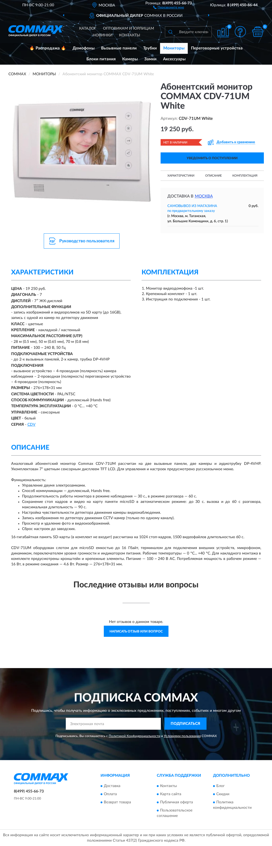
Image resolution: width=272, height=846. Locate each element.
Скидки (222, 794)
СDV (31, 425)
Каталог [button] (87, 28)
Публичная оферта (176, 802)
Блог (220, 786)
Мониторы (174, 48)
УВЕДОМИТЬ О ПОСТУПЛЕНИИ (212, 158)
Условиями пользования (182, 736)
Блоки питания (101, 59)
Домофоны (84, 48)
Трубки (150, 48)
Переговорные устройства (217, 48)
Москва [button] (204, 196)
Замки (150, 59)
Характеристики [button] (180, 175)
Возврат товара (117, 802)
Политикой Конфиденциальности (134, 736)
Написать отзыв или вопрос (136, 631)
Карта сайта (170, 794)
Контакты (129, 35)
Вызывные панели (119, 48)
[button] (168, 7)
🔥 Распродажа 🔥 (47, 48)
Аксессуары (174, 59)
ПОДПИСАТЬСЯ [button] (185, 724)
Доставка (112, 786)
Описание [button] (213, 175)
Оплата (110, 794)
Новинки (102, 35)
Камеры (130, 59)
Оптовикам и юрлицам (128, 28)
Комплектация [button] (244, 175)
